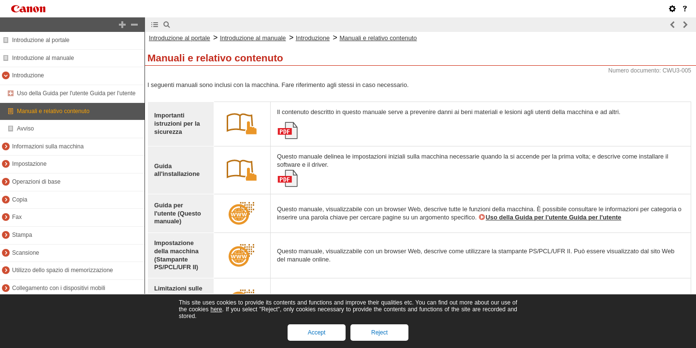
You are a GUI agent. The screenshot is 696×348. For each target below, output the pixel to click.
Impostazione (29, 163)
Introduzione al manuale (43, 58)
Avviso (25, 128)
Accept (317, 332)
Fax (17, 217)
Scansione (25, 252)
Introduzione (28, 75)
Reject (379, 332)
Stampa (22, 235)
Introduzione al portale (41, 40)
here (216, 309)
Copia (19, 199)
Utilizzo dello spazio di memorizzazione (62, 270)
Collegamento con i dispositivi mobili (58, 288)
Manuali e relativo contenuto (53, 111)
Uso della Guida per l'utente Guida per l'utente (76, 93)
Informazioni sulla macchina (48, 146)
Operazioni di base (36, 181)
